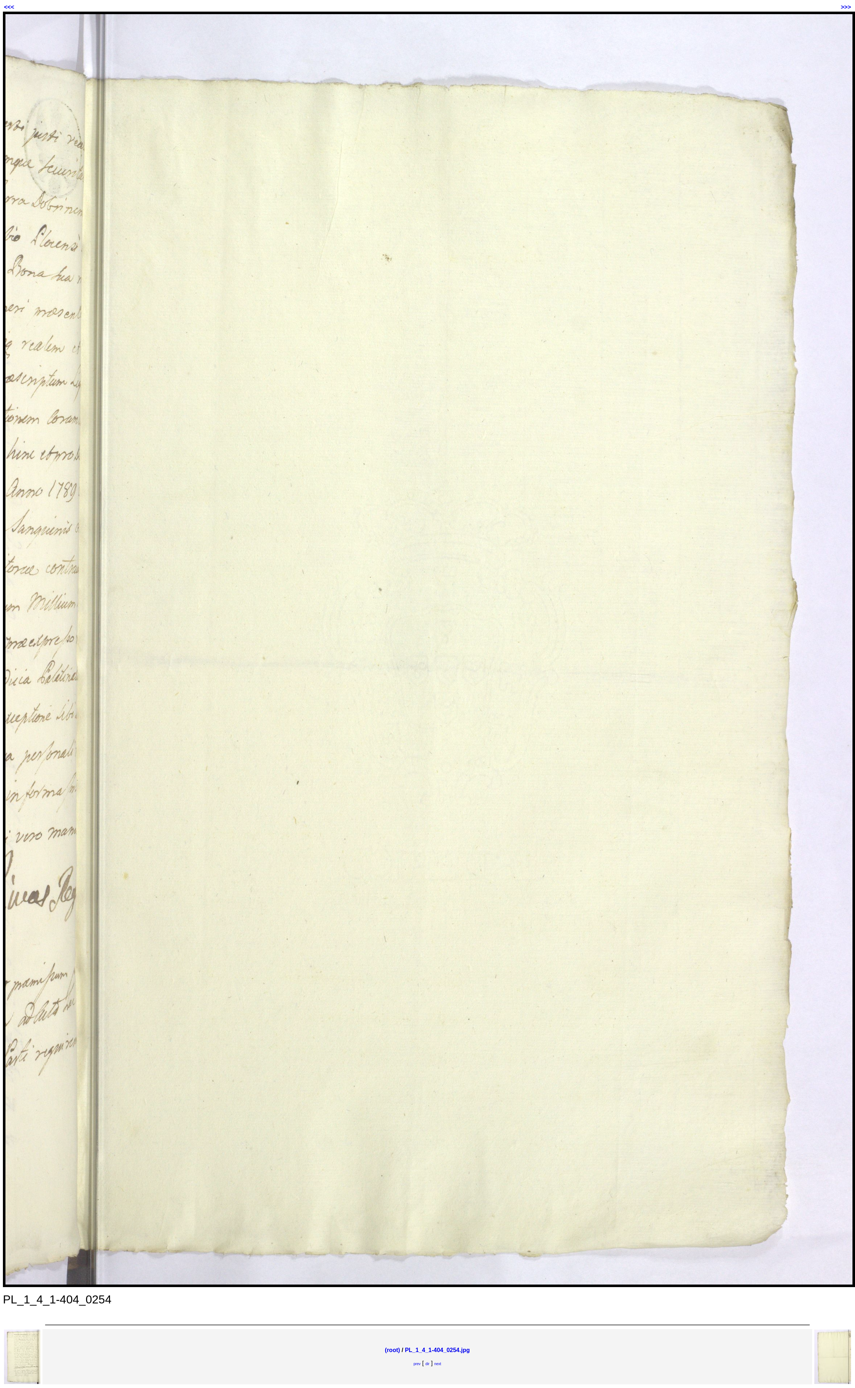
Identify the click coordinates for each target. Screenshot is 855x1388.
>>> (846, 7)
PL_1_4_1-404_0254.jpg (437, 1350)
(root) (392, 1350)
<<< (9, 7)
